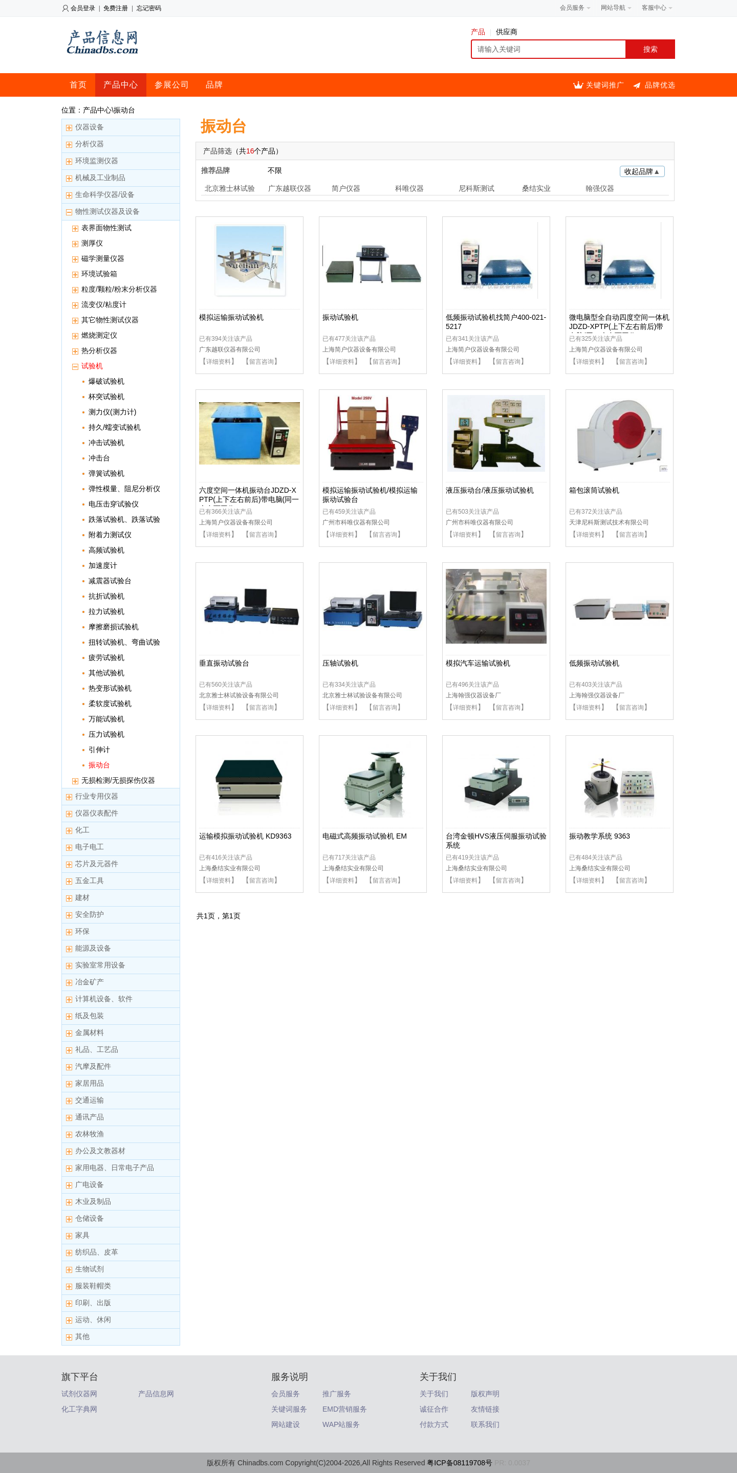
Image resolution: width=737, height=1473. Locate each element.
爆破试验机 (106, 381)
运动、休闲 (93, 1319)
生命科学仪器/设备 (105, 194)
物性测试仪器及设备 (107, 211)
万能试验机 (106, 719)
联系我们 (485, 1424)
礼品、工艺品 (96, 1049)
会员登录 (83, 8)
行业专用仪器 (96, 796)
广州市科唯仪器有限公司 (356, 522)
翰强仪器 (600, 188)
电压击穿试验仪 (114, 504)
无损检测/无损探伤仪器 (118, 780)
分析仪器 (89, 144)
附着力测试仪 (110, 535)
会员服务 (285, 1394)
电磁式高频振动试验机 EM (364, 836)
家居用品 (89, 1083)
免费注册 (115, 8)
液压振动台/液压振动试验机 (490, 490)
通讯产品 (89, 1117)
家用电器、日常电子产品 (114, 1167)
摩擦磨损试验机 (114, 627)
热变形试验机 (110, 688)
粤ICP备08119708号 (459, 1463)
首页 (78, 84)
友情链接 (485, 1409)
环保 (82, 931)
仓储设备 (89, 1218)
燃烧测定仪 (99, 335)
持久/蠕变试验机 (115, 427)
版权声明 (485, 1394)
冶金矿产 (89, 982)
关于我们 (434, 1394)
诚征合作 (434, 1409)
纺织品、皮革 (96, 1252)
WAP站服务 (341, 1424)
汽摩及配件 (93, 1066)
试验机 (92, 366)
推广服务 (336, 1394)
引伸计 (99, 749)
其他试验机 (106, 673)
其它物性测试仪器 (110, 320)
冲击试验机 (106, 442)
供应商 (506, 32)
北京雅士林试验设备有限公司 (239, 695)
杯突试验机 (106, 396)
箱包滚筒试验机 (594, 490)
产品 (481, 32)
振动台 (99, 765)
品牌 (214, 84)
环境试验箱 (99, 274)
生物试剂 (89, 1269)
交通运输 (89, 1100)
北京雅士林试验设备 (230, 189)
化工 (82, 830)
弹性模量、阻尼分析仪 (124, 489)
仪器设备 (89, 127)
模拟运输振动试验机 (231, 317)
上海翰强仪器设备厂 (473, 695)
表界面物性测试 (106, 228)
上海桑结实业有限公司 (230, 868)
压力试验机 (106, 734)
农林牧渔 (89, 1134)
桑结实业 (536, 188)
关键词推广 (605, 85)
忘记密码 (149, 8)
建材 (82, 897)
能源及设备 (93, 948)
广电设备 (89, 1184)
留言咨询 (261, 361)
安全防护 (89, 914)
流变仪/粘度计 (103, 304)
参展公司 (172, 84)
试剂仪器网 (79, 1394)
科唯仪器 (409, 188)
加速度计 (103, 565)
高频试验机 (106, 550)
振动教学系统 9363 (599, 836)
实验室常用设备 (100, 965)
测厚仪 (92, 243)
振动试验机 (340, 317)
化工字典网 (79, 1409)
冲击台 (99, 458)
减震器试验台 (110, 581)
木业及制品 (93, 1201)
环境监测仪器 (96, 161)
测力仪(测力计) (112, 412)
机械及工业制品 (100, 177)
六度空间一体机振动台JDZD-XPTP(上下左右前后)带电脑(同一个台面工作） (249, 499)
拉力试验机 (106, 611)
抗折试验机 (106, 596)
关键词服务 (289, 1409)
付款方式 (434, 1424)
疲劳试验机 (106, 657)
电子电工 (89, 847)
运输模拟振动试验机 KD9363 (245, 836)
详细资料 (218, 361)
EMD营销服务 (344, 1409)
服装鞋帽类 (93, 1286)
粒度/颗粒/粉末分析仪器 (119, 289)
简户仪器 (346, 188)
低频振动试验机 (594, 663)
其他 (82, 1336)
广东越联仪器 (289, 188)
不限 (275, 170)
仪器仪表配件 (96, 813)
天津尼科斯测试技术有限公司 (609, 522)
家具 (82, 1235)
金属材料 (89, 1032)
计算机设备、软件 (104, 999)
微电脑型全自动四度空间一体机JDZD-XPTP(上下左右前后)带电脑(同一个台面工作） (619, 326)
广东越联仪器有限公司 (230, 349)
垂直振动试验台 (224, 663)
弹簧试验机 (106, 473)
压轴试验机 (340, 663)
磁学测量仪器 (102, 258)
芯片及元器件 (96, 864)
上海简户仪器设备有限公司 (359, 349)
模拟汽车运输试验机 (478, 663)
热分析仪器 (99, 350)
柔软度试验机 (110, 703)
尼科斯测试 (476, 188)
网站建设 (285, 1424)
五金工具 (89, 880)
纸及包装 (89, 1016)
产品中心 (120, 84)
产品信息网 (156, 1394)
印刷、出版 (93, 1303)
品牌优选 (660, 85)
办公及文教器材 (100, 1151)
